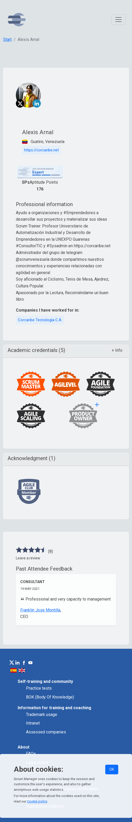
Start (7, 39)
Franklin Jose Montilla (40, 610)
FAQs (31, 753)
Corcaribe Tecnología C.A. (40, 320)
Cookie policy (37, 801)
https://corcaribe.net (41, 150)
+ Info (117, 350)
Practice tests (39, 688)
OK (111, 769)
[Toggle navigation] (118, 19)
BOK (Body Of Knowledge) (50, 697)
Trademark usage (41, 714)
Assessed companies (46, 732)
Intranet (33, 723)
